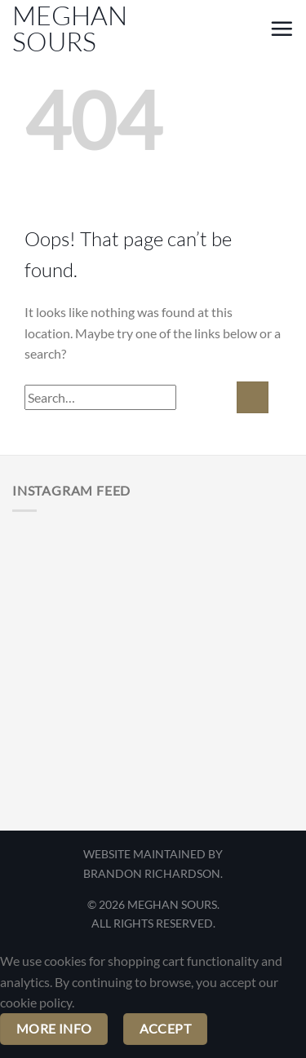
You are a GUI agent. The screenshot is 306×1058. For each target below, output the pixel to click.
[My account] (222, 32)
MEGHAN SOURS (172, 904)
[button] (250, 32)
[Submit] (252, 397)
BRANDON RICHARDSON (151, 873)
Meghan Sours (69, 28)
